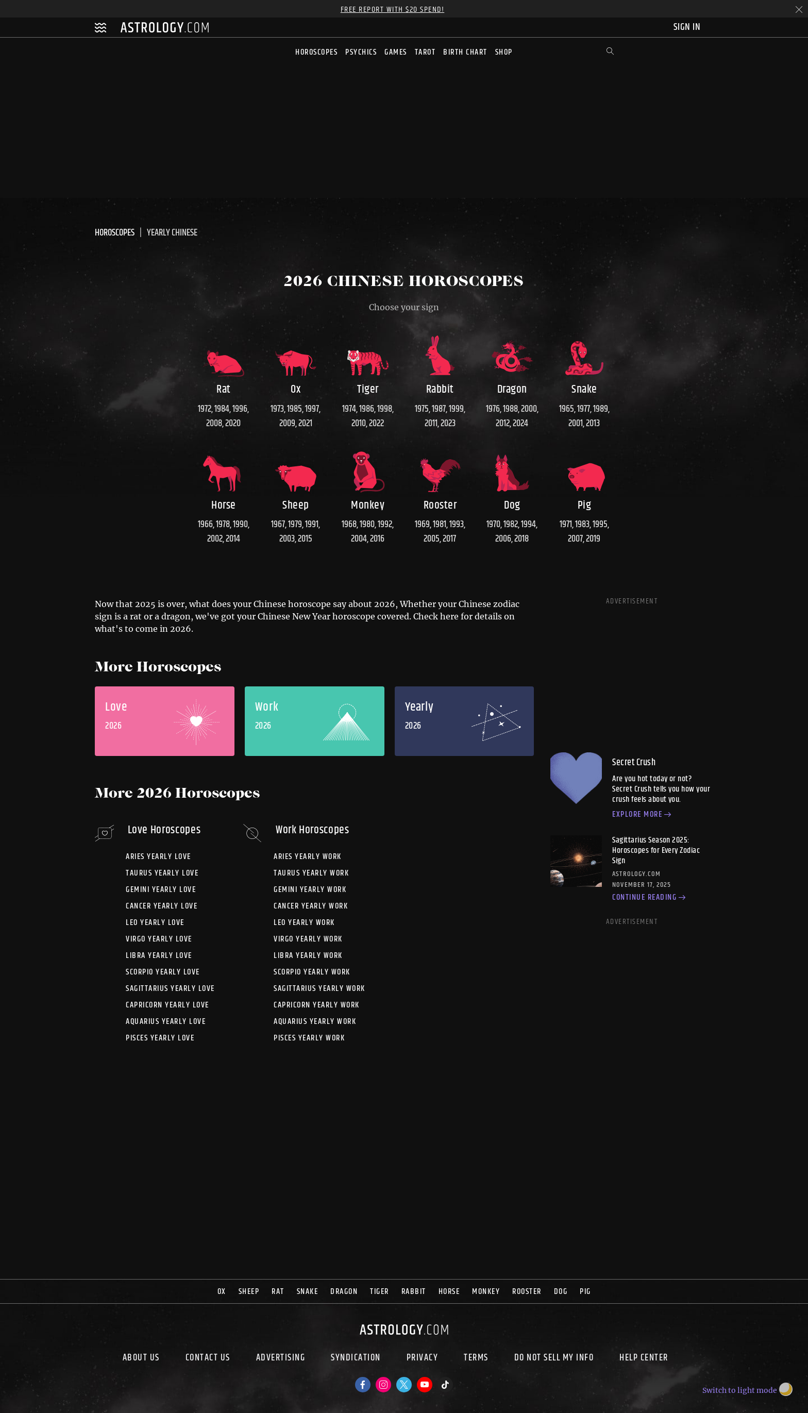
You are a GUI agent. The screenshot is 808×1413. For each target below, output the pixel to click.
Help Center (643, 1359)
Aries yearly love (158, 856)
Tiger (379, 1291)
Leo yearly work (304, 922)
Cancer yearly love (161, 906)
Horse (449, 1291)
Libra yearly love (159, 955)
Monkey (486, 1291)
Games (395, 52)
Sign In (688, 27)
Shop (504, 52)
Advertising (281, 1359)
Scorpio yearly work (312, 972)
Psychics (361, 52)
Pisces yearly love (160, 1038)
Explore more (643, 815)
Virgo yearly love (159, 939)
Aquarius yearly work (315, 1021)
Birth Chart (465, 52)
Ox (221, 1291)
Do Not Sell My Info (554, 1359)
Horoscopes (316, 52)
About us (141, 1359)
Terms (476, 1359)
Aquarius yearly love (166, 1021)
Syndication (356, 1359)
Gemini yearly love (161, 889)
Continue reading (650, 898)
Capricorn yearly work (317, 1005)
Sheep (249, 1291)
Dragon (344, 1291)
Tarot (425, 52)
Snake (307, 1291)
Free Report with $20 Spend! (393, 9)
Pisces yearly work (309, 1038)
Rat (278, 1291)
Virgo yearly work (308, 939)
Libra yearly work (308, 955)
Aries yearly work (308, 856)
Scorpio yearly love (163, 972)
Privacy (423, 1359)
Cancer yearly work (311, 906)
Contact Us (208, 1359)
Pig (585, 1291)
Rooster (527, 1291)
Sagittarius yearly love (170, 988)
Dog (561, 1291)
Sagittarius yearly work (319, 988)
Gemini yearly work (310, 889)
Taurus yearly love (162, 873)
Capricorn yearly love (167, 1005)
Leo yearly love (155, 922)
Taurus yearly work (311, 873)
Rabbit (413, 1291)
